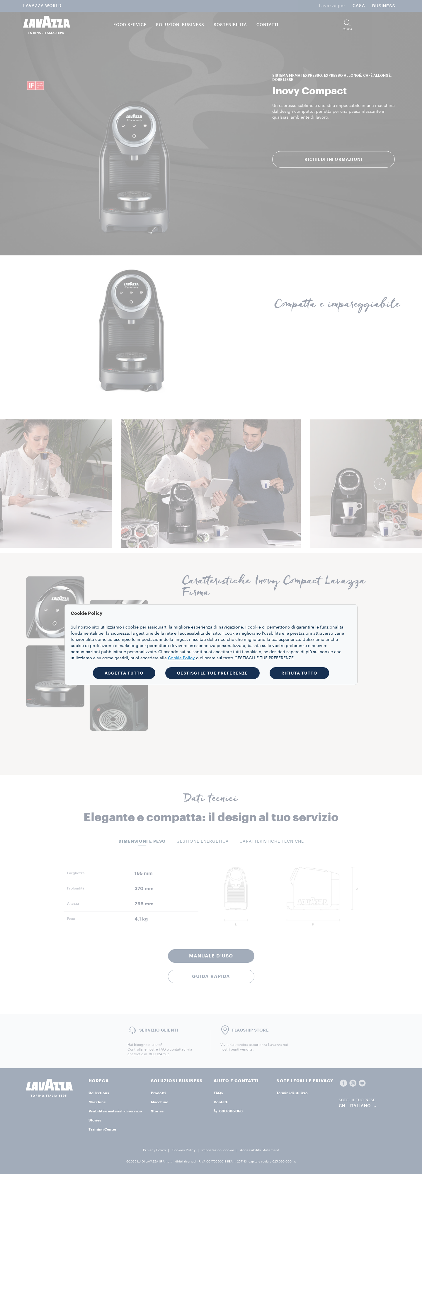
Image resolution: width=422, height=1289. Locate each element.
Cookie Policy (181, 658)
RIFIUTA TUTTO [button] (299, 673)
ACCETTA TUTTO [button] (124, 673)
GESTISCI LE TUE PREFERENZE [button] (212, 673)
